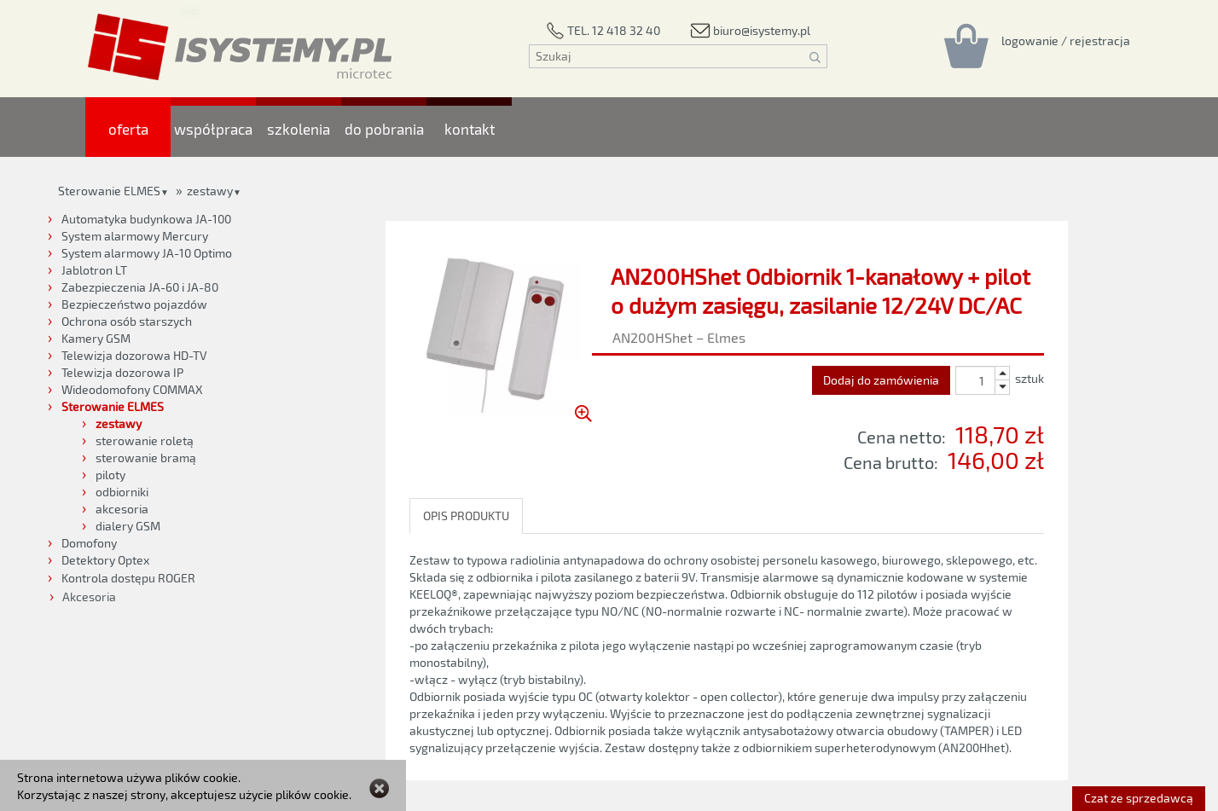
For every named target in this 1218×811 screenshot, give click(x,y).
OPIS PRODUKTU (466, 515)
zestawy (210, 190)
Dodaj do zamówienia (881, 380)
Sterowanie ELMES (109, 190)
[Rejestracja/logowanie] (1065, 40)
